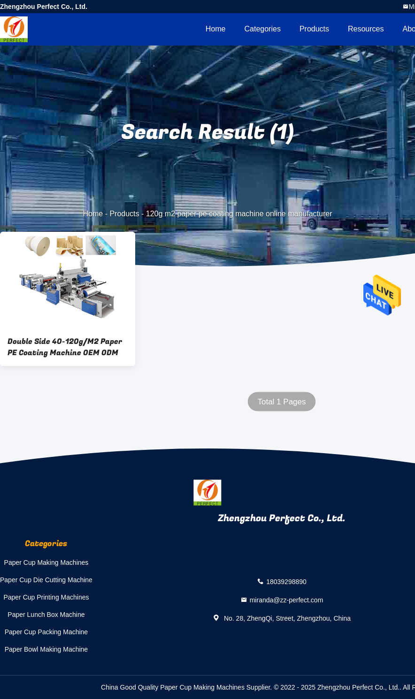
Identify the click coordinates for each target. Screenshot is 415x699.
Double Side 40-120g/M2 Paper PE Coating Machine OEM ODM (65, 347)
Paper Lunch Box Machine (46, 614)
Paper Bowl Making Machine (46, 649)
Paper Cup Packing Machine (46, 632)
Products (314, 29)
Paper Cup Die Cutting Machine (46, 580)
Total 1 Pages (281, 401)
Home (216, 29)
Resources (366, 29)
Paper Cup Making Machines (46, 562)
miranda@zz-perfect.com (286, 599)
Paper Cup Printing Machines (46, 597)
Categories (263, 29)
